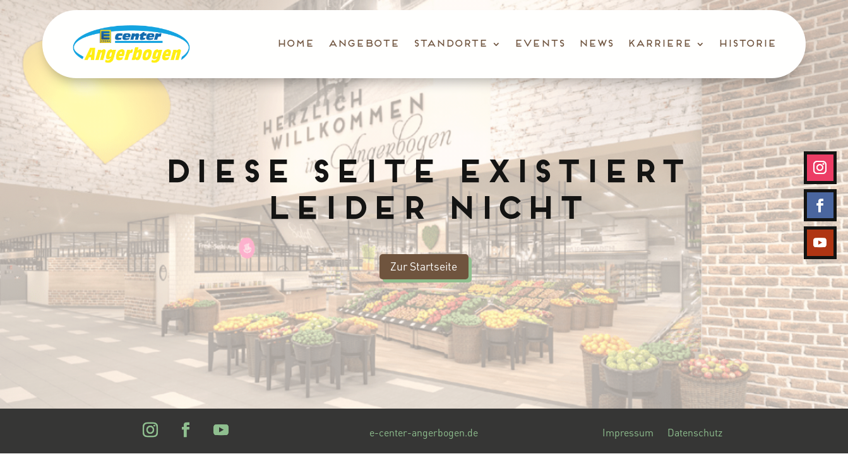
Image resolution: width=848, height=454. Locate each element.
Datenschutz (694, 433)
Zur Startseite (423, 266)
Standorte (449, 44)
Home (294, 44)
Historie (746, 44)
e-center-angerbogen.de (423, 433)
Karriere (658, 44)
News (595, 44)
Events (538, 44)
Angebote (362, 44)
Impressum (628, 433)
